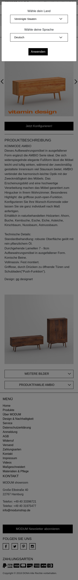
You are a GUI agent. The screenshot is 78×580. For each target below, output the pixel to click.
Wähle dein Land (39, 11)
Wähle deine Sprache (39, 29)
